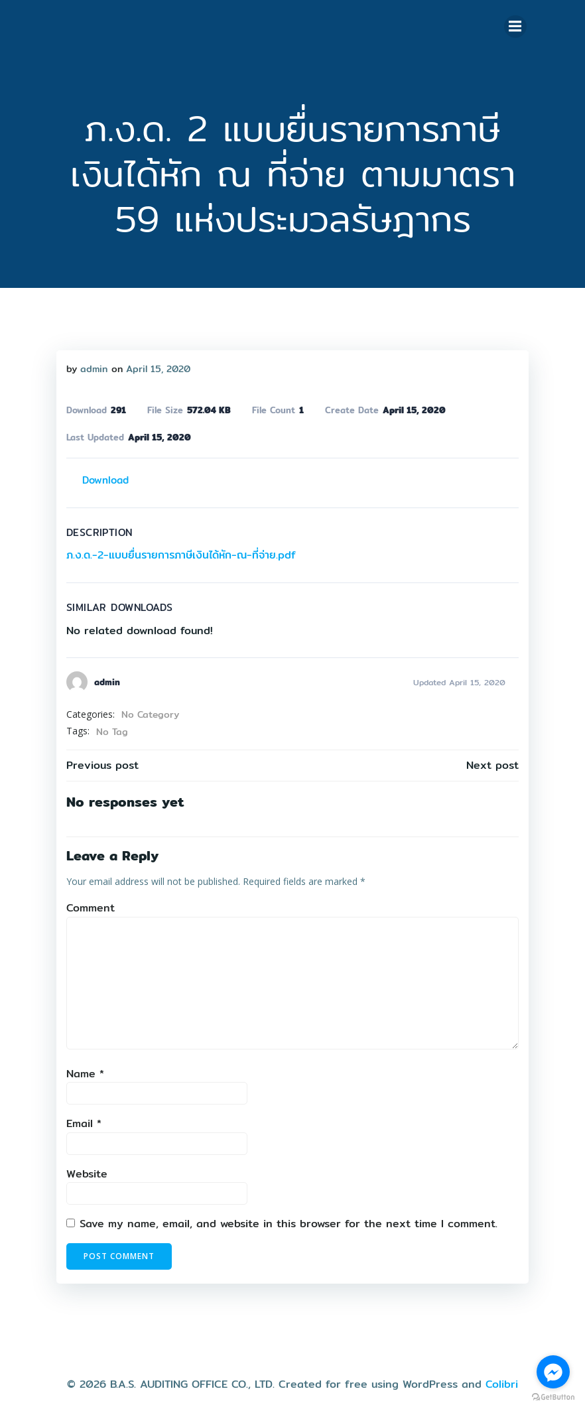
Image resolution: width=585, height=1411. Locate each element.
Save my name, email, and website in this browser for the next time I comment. (286, 1221)
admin (91, 366)
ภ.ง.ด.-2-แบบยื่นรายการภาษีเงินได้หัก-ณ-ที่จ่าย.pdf (178, 553)
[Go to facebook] (553, 1371)
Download (103, 477)
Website (84, 1171)
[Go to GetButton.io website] (553, 1397)
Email (81, 1121)
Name (82, 1071)
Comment (88, 906)
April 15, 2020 (155, 366)
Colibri (502, 1375)
